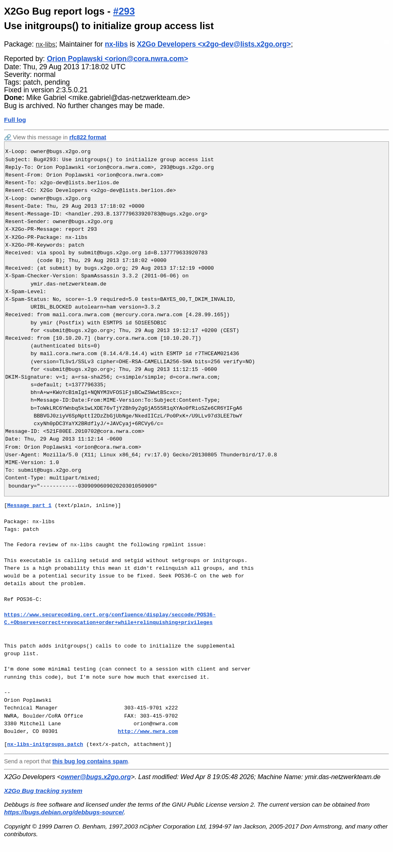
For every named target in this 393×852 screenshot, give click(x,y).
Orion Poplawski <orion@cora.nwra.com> (117, 59)
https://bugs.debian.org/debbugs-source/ (64, 812)
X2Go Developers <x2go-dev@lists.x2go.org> (214, 44)
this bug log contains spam (90, 761)
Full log (15, 119)
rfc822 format (87, 137)
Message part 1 (29, 505)
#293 (124, 11)
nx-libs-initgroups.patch (45, 744)
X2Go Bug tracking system (43, 790)
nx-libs (45, 44)
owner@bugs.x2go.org (96, 776)
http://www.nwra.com (148, 731)
